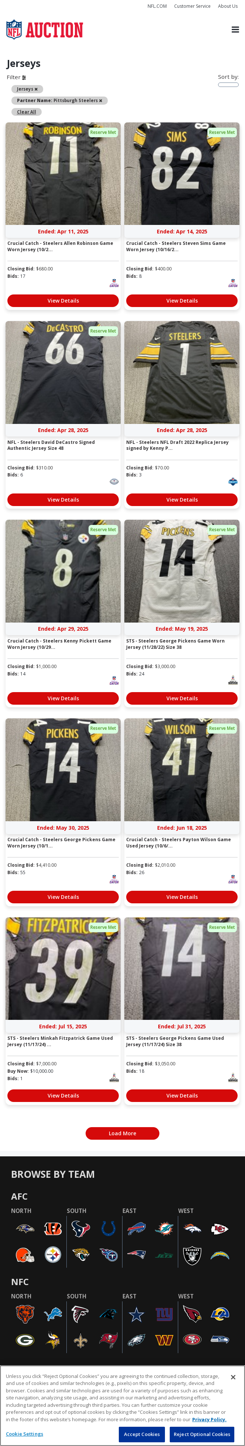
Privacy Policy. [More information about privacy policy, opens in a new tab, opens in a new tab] (209, 1419)
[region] (122, 1405)
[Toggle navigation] (235, 29)
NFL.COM (157, 6)
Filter (16, 77)
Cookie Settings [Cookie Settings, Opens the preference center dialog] (24, 1433)
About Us (228, 6)
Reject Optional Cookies (202, 1434)
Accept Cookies (142, 1434)
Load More (122, 1133)
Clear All (26, 112)
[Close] (233, 1377)
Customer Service (192, 6)
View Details (63, 300)
